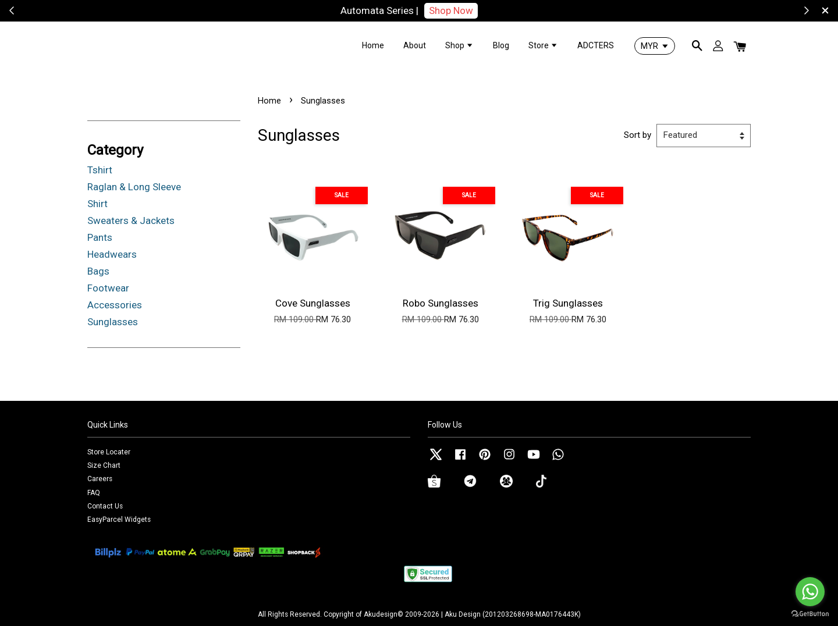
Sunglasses (112, 322)
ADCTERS (595, 45)
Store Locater (108, 452)
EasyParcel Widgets (119, 519)
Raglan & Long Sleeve (134, 187)
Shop (459, 45)
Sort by (637, 135)
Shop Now (451, 10)
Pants (99, 237)
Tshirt (99, 170)
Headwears (112, 254)
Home (373, 45)
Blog (501, 45)
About (414, 45)
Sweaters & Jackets (131, 220)
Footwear (108, 288)
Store (543, 45)
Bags (98, 271)
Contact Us (105, 506)
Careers (99, 479)
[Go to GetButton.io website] (810, 614)
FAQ (93, 493)
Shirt (97, 203)
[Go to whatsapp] (810, 591)
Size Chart (103, 465)
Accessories (114, 305)
